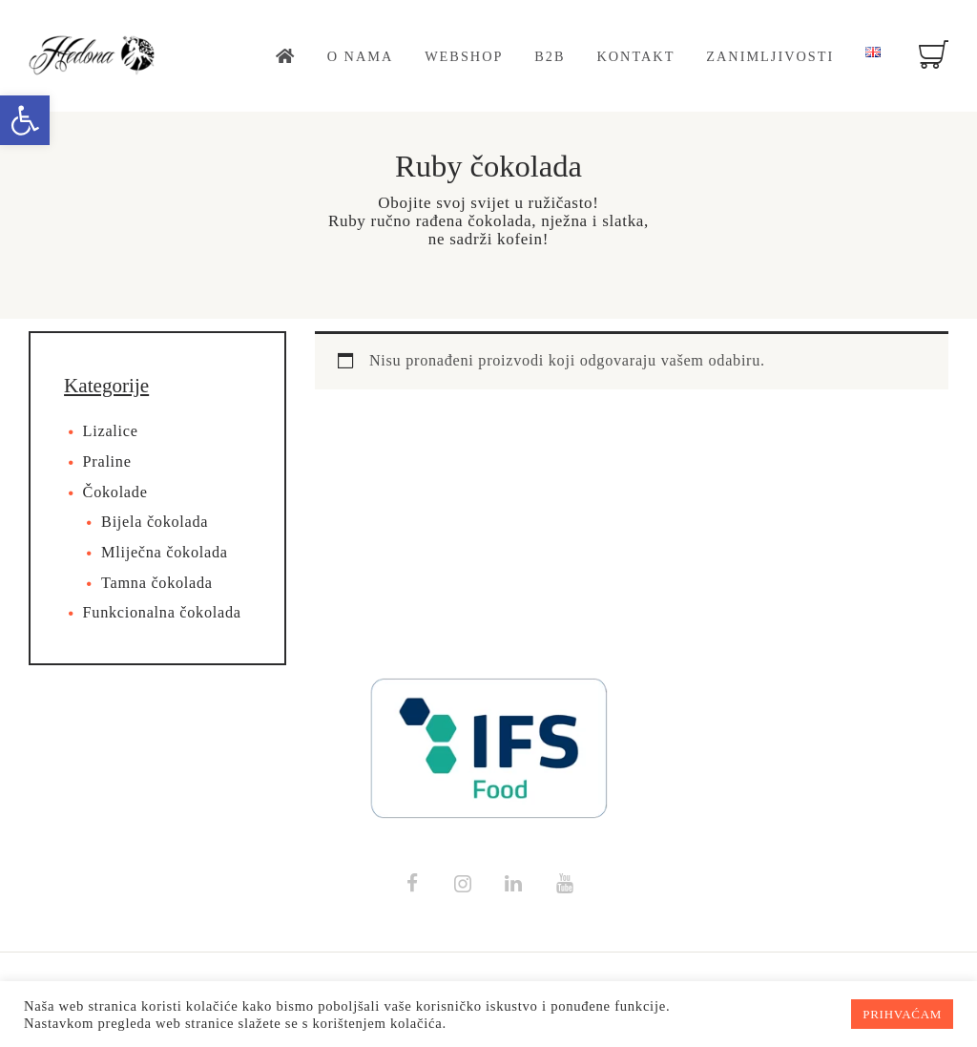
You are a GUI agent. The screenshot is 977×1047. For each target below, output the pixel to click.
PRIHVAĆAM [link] (902, 1014)
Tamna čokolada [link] (157, 583)
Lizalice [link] (110, 431)
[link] (25, 120)
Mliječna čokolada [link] (164, 552)
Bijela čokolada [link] (154, 522)
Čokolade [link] (115, 492)
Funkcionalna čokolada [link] (162, 612)
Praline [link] (107, 462)
